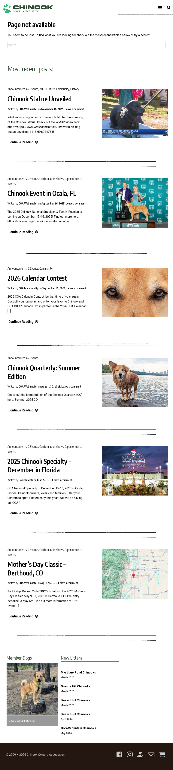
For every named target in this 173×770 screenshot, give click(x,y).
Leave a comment (74, 109)
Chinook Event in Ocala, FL (42, 193)
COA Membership (28, 288)
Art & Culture (47, 89)
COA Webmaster (28, 109)
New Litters (71, 658)
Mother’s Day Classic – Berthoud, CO (37, 568)
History (74, 89)
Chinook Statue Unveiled (40, 99)
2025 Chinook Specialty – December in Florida (39, 465)
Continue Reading (23, 142)
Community (62, 89)
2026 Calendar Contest (37, 278)
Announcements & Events (23, 89)
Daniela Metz (26, 480)
